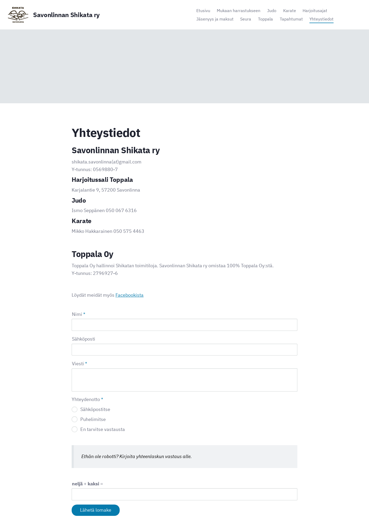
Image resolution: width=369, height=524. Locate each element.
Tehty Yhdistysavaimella (280, 509)
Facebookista (129, 295)
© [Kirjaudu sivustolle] (74, 509)
